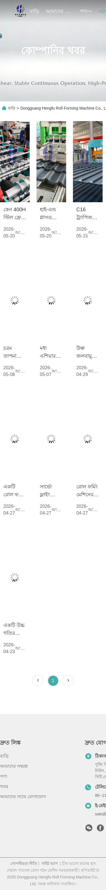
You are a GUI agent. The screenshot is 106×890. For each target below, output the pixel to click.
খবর (4, 786)
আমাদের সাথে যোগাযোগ (23, 796)
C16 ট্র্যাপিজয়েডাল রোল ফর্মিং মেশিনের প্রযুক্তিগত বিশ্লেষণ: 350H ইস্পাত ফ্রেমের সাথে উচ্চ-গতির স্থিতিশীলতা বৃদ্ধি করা (87, 214)
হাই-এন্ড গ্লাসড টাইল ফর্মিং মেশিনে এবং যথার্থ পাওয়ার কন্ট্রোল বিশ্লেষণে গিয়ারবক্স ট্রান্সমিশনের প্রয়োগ (51, 214)
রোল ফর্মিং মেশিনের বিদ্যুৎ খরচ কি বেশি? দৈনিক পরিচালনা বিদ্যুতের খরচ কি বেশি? (87, 491)
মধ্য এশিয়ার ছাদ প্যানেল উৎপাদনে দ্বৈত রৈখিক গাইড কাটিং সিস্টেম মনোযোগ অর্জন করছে (49, 352)
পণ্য (86, 11)
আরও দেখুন (20, 233)
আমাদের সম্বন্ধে (59, 11)
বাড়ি (34, 11)
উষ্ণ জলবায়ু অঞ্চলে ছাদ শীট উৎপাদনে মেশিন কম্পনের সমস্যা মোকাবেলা (87, 352)
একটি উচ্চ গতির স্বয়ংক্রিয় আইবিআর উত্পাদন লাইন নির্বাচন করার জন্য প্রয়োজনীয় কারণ (14, 629)
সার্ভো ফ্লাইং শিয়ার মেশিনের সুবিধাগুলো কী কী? (51, 491)
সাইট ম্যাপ (50, 863)
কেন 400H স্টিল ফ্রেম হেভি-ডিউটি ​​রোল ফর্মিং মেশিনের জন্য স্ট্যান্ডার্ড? (14, 214)
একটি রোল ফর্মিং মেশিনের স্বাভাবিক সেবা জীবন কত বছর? (14, 491)
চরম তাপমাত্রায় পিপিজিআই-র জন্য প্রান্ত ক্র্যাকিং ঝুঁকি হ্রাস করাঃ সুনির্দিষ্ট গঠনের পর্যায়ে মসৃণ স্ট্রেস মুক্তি (14, 352)
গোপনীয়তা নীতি (23, 863)
